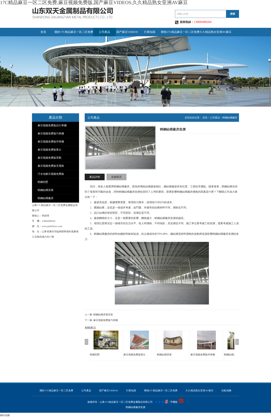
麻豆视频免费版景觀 (49, 157)
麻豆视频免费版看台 (49, 149)
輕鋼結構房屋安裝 (103, 314)
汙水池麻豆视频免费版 (51, 174)
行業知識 (149, 31)
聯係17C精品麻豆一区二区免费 (180, 31)
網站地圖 (5, 415)
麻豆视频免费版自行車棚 (52, 125)
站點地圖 (226, 390)
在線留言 (116, 177)
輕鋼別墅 (43, 182)
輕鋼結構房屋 (45, 190)
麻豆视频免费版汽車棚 (51, 133)
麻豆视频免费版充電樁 (51, 165)
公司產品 (104, 31)
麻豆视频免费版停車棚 (51, 141)
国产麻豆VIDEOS (127, 31)
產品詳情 (94, 177)
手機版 (173, 402)
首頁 (43, 31)
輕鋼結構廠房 (45, 198)
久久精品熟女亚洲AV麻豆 (215, 31)
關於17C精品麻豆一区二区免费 (74, 31)
